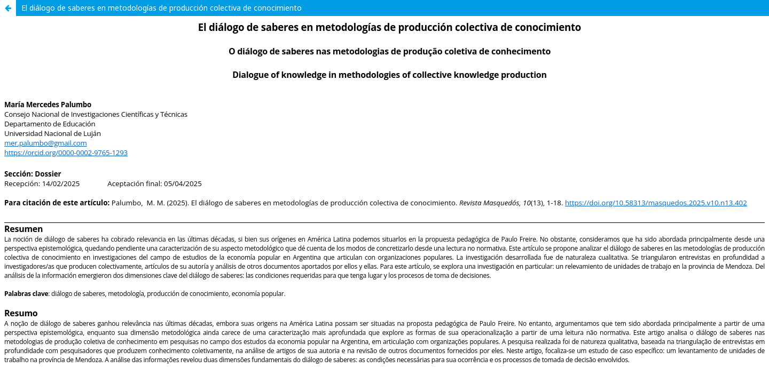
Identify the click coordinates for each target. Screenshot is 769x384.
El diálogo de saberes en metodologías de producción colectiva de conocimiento (161, 8)
